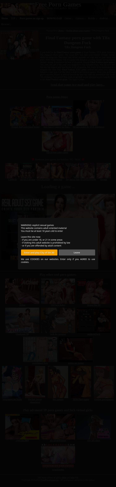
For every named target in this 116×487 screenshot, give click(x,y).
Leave (77, 252)
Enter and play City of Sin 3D (39, 252)
